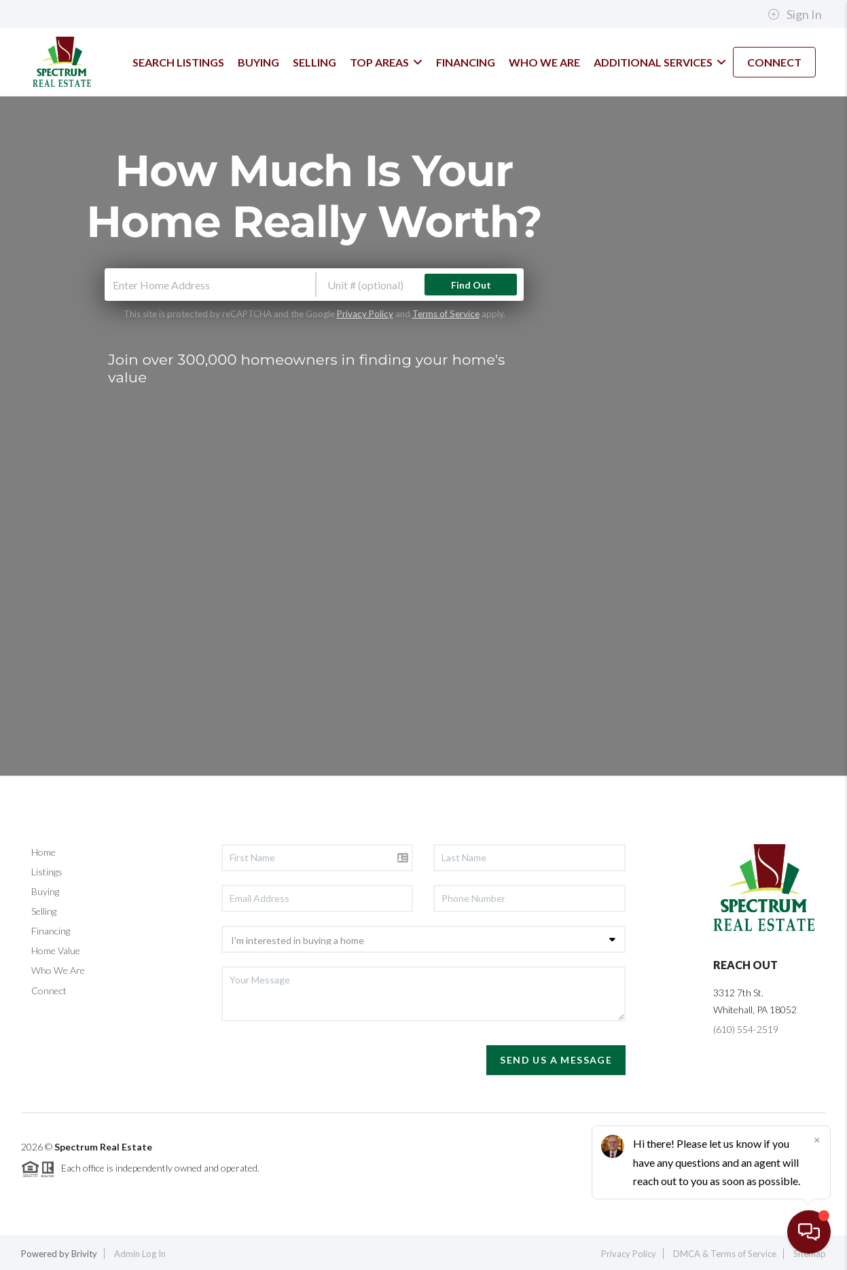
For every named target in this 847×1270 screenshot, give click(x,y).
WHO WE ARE (544, 62)
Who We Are (58, 970)
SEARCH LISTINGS (178, 62)
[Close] (816, 1139)
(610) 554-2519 (745, 1029)
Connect (49, 990)
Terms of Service (446, 313)
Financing (50, 931)
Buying (45, 891)
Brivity (84, 1253)
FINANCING (465, 62)
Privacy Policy (365, 313)
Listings (46, 871)
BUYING (258, 62)
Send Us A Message (556, 1060)
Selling (43, 911)
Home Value (55, 950)
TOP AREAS (386, 62)
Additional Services (660, 62)
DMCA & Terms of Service (724, 1253)
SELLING (314, 62)
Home (43, 852)
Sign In (795, 14)
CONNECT (774, 62)
